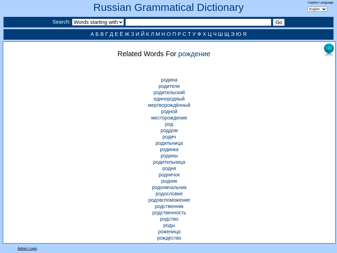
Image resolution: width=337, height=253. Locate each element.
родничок (169, 174)
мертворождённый (169, 105)
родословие (169, 193)
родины (169, 155)
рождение (194, 54)
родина (169, 80)
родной (169, 111)
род (169, 124)
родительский (169, 92)
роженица (169, 231)
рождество (169, 238)
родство (169, 219)
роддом (169, 130)
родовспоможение (169, 200)
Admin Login (27, 249)
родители (169, 86)
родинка (169, 149)
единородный (169, 99)
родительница (169, 162)
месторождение (169, 118)
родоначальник (169, 187)
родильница (169, 143)
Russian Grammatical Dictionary (168, 7)
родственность (169, 212)
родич (169, 137)
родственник (169, 206)
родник (169, 181)
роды (169, 225)
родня (169, 168)
